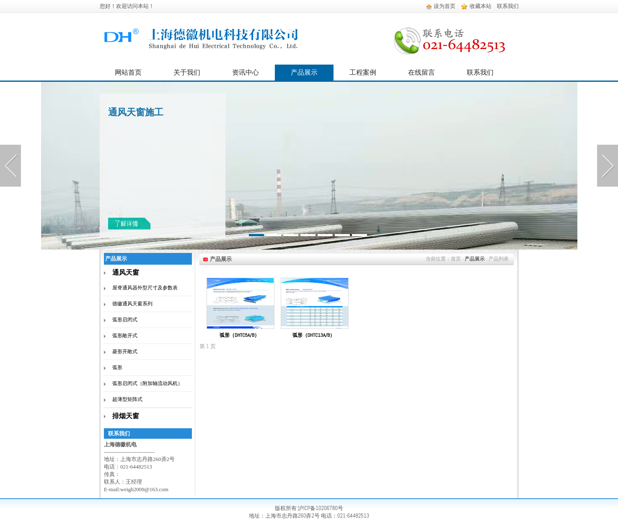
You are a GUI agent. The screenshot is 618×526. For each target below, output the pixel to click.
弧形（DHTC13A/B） (313, 335)
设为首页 (441, 6)
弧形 (117, 367)
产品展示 (304, 72)
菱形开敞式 (124, 351)
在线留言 (421, 72)
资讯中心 (245, 72)
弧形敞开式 (124, 335)
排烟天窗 (125, 415)
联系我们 (508, 6)
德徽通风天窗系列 (132, 303)
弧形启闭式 (124, 319)
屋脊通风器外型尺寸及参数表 (145, 287)
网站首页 (128, 72)
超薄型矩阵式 (127, 399)
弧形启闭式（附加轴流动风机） (147, 383)
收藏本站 (476, 6)
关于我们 (186, 72)
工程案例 (362, 72)
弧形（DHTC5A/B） (239, 335)
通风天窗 (125, 272)
